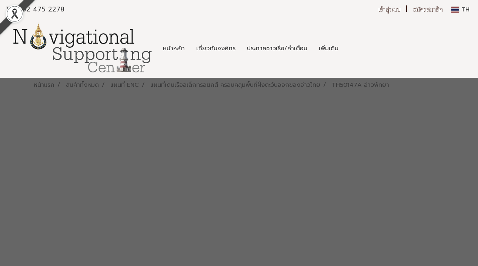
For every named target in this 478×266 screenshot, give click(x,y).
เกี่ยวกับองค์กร (215, 48)
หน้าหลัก (174, 48)
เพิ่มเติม (328, 48)
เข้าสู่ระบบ (389, 9)
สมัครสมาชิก (428, 9)
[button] (351, 48)
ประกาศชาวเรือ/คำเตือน (277, 48)
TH (460, 9)
